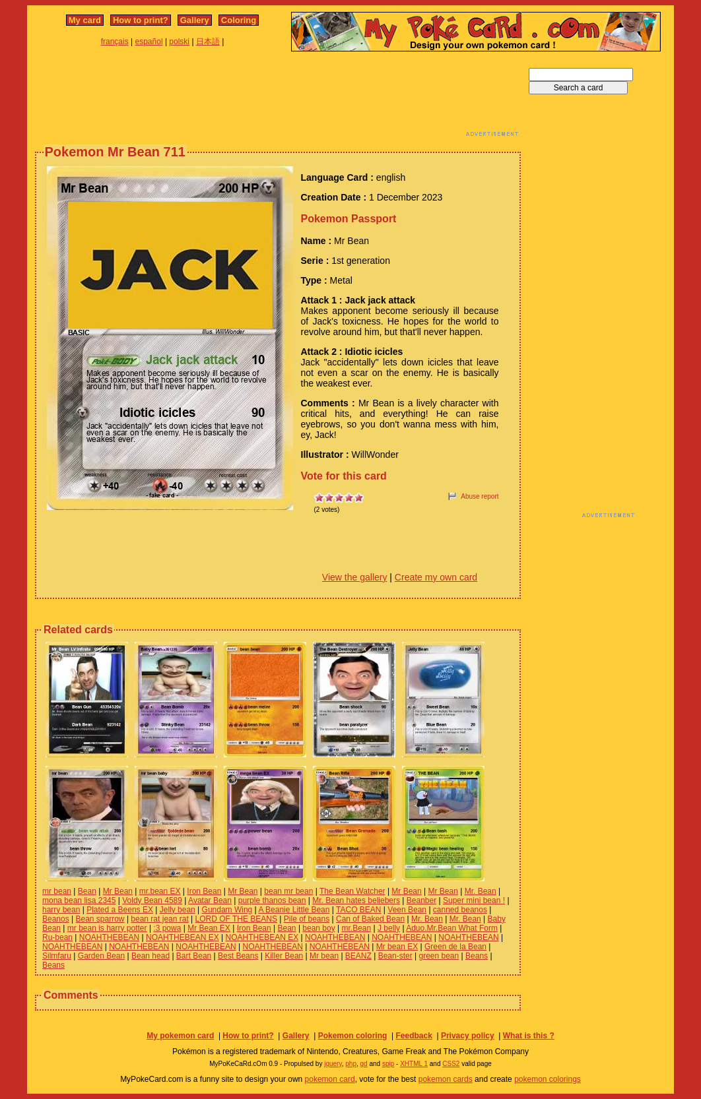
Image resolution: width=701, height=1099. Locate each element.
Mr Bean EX (208, 928)
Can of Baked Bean (370, 919)
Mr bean (324, 955)
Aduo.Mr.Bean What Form (452, 928)
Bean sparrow (100, 919)
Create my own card (436, 577)
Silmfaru (56, 955)
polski (179, 41)
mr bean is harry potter (107, 928)
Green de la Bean (455, 946)
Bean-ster (395, 955)
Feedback (413, 1035)
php (350, 1063)
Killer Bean (284, 955)
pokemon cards (445, 1079)
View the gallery (354, 577)
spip (388, 1063)
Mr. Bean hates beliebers (356, 900)
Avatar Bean (210, 900)
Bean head (150, 955)
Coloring (238, 20)
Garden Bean (101, 955)
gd (364, 1063)
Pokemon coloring (352, 1035)
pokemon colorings (547, 1079)
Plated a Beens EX (119, 909)
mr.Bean (357, 928)
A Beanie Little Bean (293, 909)
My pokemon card (180, 1035)
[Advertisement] (278, 97)
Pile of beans (306, 919)
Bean (87, 891)
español (149, 41)
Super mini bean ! (474, 900)
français (115, 41)
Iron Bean (204, 891)
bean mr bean (288, 891)
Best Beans (238, 955)
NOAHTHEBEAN (109, 937)
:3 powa (167, 928)
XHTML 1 (414, 1063)
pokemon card (330, 1079)
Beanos (55, 919)
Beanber (421, 900)
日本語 (208, 41)
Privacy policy (467, 1035)
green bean (439, 955)
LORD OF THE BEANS (236, 919)
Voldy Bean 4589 (152, 900)
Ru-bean (57, 937)
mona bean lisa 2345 (79, 900)
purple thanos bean (272, 900)
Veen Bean (406, 909)
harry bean (61, 909)
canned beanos (460, 909)
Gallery (194, 20)
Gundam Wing (227, 909)
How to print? (140, 20)
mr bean (56, 891)
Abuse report (479, 496)
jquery (333, 1063)
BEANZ (358, 955)
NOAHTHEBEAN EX (182, 937)
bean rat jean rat (159, 919)
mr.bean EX (160, 891)
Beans (476, 955)
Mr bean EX (397, 946)
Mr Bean (118, 891)
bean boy (318, 928)
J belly (389, 928)
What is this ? (528, 1035)
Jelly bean (177, 909)
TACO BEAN (358, 909)
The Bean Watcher (352, 891)
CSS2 (450, 1063)
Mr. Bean (480, 891)
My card (85, 20)
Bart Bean (193, 955)
